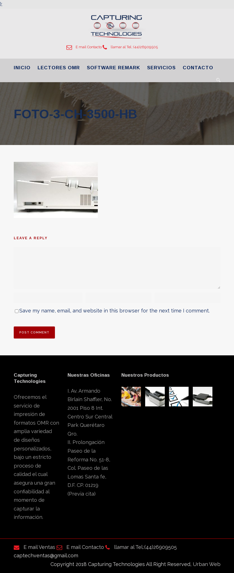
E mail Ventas (34, 547)
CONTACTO (198, 67)
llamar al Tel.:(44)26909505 (130, 47)
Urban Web (207, 564)
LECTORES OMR (59, 67)
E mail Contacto (84, 47)
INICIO (22, 67)
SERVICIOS (161, 67)
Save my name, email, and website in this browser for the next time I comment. (114, 311)
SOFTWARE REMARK (113, 67)
